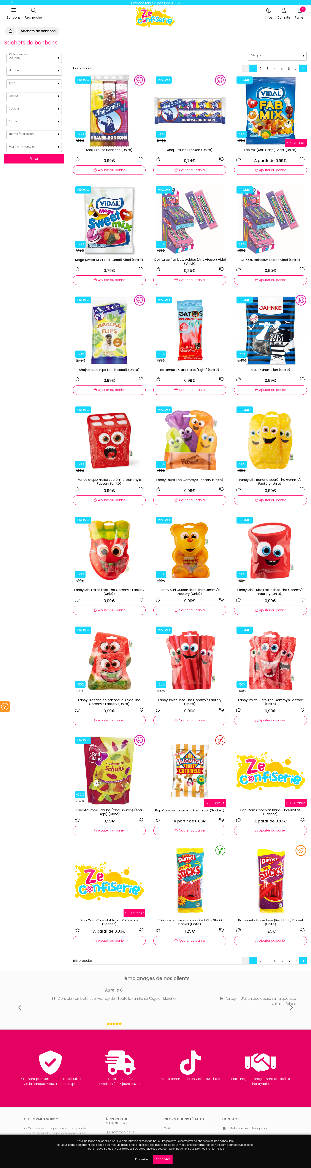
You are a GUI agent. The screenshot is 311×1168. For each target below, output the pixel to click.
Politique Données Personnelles (204, 1149)
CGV (167, 1128)
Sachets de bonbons (38, 31)
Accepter (163, 1159)
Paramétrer (142, 1159)
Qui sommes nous (119, 1132)
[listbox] (34, 58)
